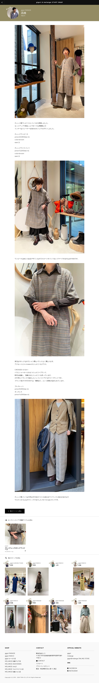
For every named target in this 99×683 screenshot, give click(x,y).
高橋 (23, 13)
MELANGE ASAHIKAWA (13, 664)
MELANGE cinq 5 (11, 666)
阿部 (11, 565)
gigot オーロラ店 (10, 658)
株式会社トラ (40, 653)
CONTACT (40, 661)
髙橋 (11, 603)
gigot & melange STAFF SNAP (49, 2)
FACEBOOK (72, 668)
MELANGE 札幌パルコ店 (13, 672)
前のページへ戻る (14, 511)
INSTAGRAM (72, 671)
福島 (79, 603)
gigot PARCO (37, 563)
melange (70, 656)
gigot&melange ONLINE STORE (78, 658)
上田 (57, 565)
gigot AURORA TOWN (16, 563)
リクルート (39, 663)
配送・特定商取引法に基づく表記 (46, 669)
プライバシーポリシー (43, 666)
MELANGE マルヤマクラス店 (14, 669)
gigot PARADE (26, 10)
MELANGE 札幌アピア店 (13, 661)
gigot (69, 653)
